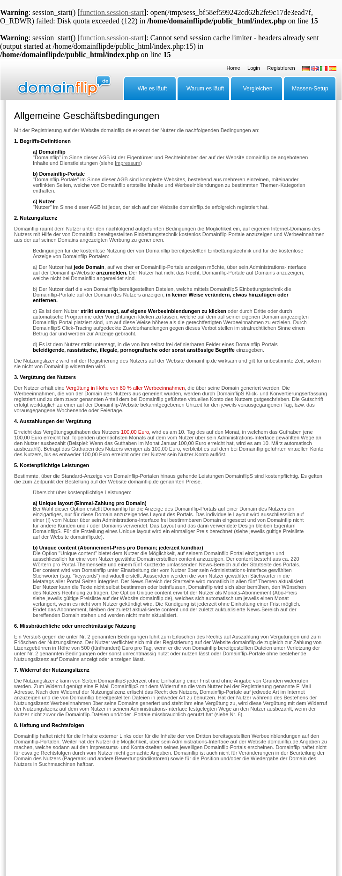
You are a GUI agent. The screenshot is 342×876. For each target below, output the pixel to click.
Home (233, 68)
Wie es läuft (152, 88)
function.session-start (112, 12)
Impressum (127, 163)
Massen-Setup (310, 88)
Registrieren (281, 68)
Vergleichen (258, 88)
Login (253, 68)
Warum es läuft (205, 88)
